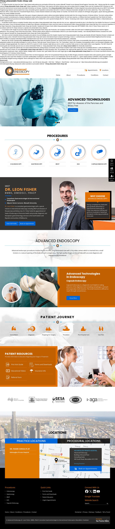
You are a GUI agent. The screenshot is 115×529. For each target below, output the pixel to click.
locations (58, 432)
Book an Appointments (88, 468)
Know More (73, 110)
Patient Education (47, 497)
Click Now (51, 62)
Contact (34, 512)
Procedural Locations (83, 441)
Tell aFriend (112, 171)
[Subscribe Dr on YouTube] (98, 491)
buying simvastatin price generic (28, 35)
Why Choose (97, 197)
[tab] (31, 440)
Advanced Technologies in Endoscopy (83, 275)
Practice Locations (31, 441)
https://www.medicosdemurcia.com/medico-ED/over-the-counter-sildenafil (45, 4)
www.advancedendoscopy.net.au (94, 8)
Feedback (98, 512)
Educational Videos (18, 371)
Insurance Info (40, 371)
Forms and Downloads (43, 364)
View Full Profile (12, 223)
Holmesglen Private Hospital (19, 452)
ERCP (8, 497)
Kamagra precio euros (6, 62)
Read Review (65, 62)
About (12, 512)
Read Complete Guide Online (68, 47)
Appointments (92, 70)
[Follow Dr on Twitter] (90, 491)
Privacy (85, 512)
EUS (8, 500)
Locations (105, 70)
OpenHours (112, 164)
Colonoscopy (11, 491)
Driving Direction (79, 463)
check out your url (75, 62)
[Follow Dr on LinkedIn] (94, 491)
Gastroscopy (10, 494)
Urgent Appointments (49, 500)
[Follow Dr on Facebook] (86, 491)
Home (7, 512)
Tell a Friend (106, 512)
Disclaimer (78, 512)
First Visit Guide (17, 364)
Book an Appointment (27, 223)
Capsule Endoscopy (76, 280)
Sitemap (91, 512)
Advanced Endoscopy (57, 241)
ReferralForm (111, 179)
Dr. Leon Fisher (21, 189)
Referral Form (16, 377)
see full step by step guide (40, 62)
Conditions (18, 512)
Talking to (58, 62)
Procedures (57, 136)
